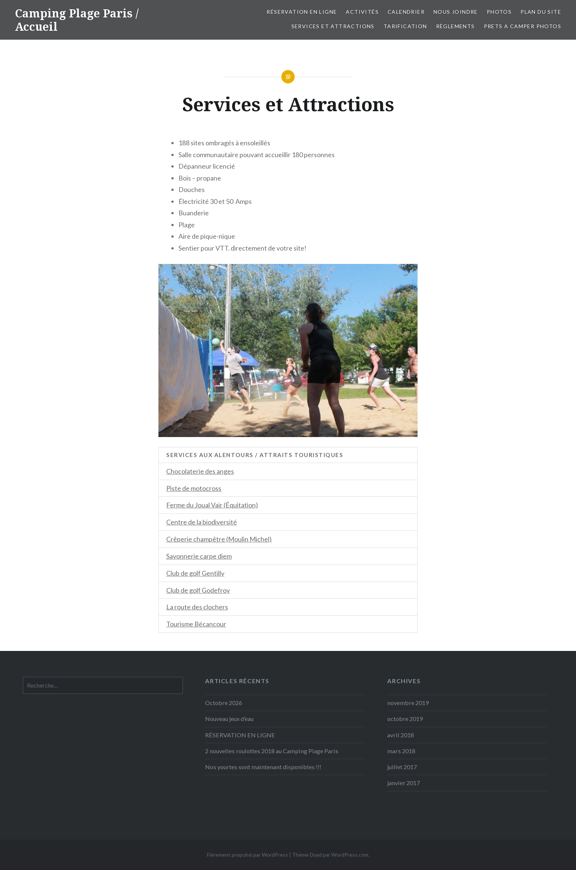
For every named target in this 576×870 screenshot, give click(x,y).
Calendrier (406, 12)
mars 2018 (401, 750)
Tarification (405, 26)
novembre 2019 (408, 702)
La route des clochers (197, 607)
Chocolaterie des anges (200, 471)
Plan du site (540, 12)
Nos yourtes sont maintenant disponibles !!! (263, 766)
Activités (362, 12)
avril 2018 (400, 734)
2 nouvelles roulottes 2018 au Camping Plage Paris (271, 750)
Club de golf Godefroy (198, 590)
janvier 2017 (403, 782)
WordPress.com (349, 854)
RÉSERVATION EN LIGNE (240, 734)
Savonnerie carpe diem (199, 556)
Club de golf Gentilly (195, 573)
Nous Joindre (455, 12)
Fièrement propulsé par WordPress (247, 854)
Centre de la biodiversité (201, 522)
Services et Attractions (333, 26)
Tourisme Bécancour (196, 624)
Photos (499, 12)
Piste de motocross (193, 488)
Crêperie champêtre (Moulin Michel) (219, 539)
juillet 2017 (402, 766)
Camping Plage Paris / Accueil (77, 20)
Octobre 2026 (223, 702)
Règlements (455, 26)
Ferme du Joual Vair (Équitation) (212, 505)
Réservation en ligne (302, 12)
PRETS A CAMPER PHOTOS (522, 26)
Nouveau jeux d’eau (229, 718)
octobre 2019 (405, 718)
